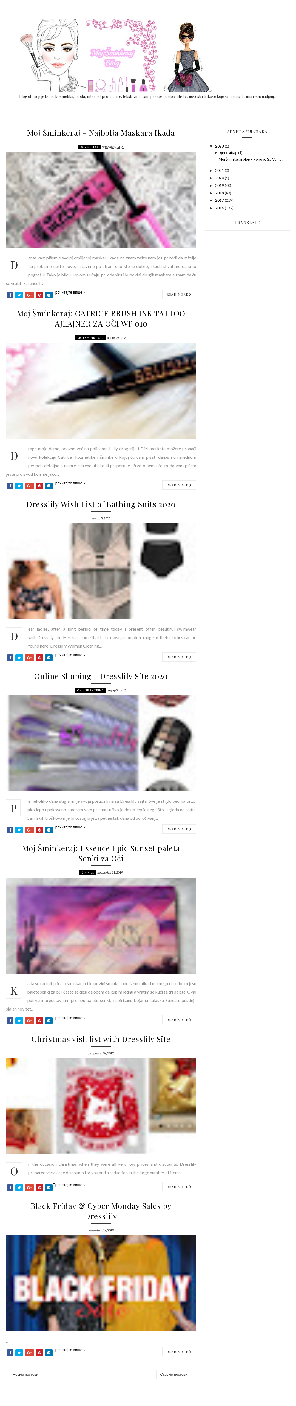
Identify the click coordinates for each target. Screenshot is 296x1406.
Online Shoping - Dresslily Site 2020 (101, 676)
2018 (220, 192)
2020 (220, 177)
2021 (220, 170)
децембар (229, 152)
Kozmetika (89, 147)
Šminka (88, 872)
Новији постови (25, 1374)
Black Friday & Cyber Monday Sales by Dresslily (101, 1211)
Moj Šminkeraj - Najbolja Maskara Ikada (101, 133)
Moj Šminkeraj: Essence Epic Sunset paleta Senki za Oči (101, 853)
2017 (220, 200)
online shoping (90, 690)
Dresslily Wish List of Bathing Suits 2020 (101, 504)
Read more (179, 294)
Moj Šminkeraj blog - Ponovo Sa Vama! (251, 159)
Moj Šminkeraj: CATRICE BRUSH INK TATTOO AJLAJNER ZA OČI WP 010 (101, 318)
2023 (220, 146)
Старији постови (173, 1374)
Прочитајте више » (69, 292)
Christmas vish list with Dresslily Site (101, 1039)
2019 (220, 185)
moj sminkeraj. (90, 337)
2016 (220, 208)
